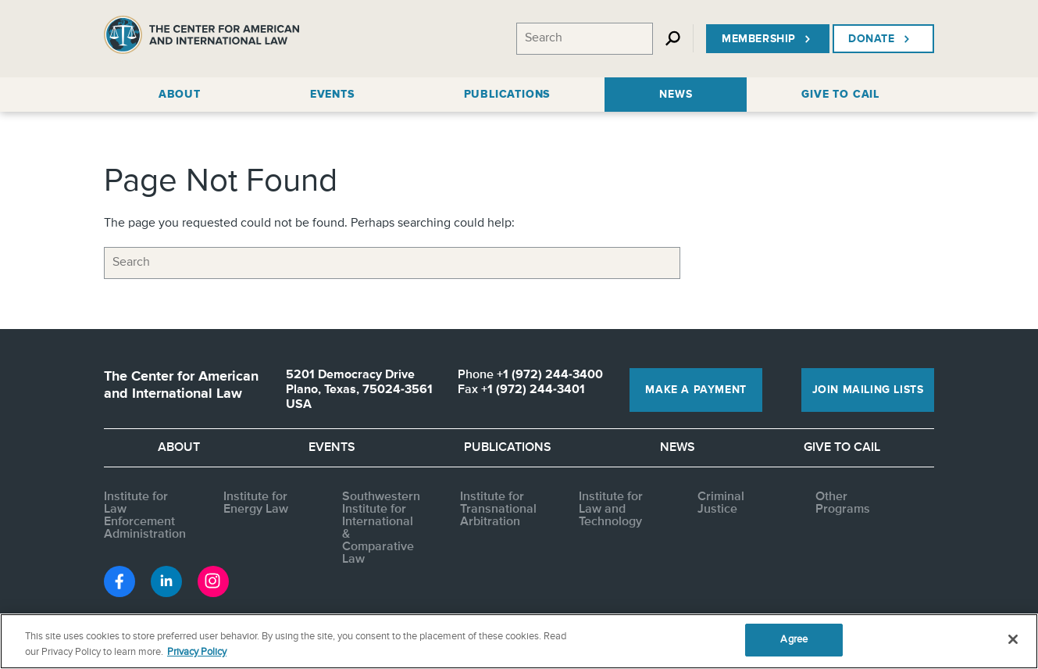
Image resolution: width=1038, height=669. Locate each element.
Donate (880, 39)
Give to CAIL (842, 448)
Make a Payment (695, 390)
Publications (507, 448)
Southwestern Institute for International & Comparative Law (381, 528)
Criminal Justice (720, 503)
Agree (794, 640)
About (179, 448)
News (677, 448)
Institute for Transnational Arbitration (498, 509)
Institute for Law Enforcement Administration (145, 516)
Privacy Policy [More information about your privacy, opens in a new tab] (197, 652)
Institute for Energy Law (255, 503)
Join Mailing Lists (868, 390)
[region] (519, 641)
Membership (768, 39)
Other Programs (842, 503)
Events (332, 448)
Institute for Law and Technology (611, 509)
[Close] (1013, 639)
